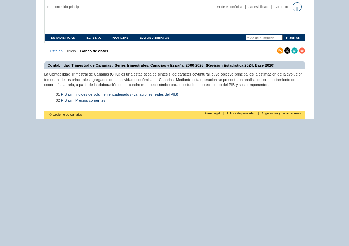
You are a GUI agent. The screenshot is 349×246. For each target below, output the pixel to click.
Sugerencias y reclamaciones (281, 113)
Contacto (281, 7)
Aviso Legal (212, 113)
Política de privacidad (241, 113)
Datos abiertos (154, 37)
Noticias (120, 37)
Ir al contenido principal (64, 7)
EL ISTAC (93, 37)
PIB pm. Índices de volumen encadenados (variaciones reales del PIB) (119, 94)
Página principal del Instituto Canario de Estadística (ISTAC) (90, 21)
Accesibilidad (258, 7)
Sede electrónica (229, 7)
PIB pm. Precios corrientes (83, 100)
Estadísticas (63, 37)
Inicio (71, 51)
